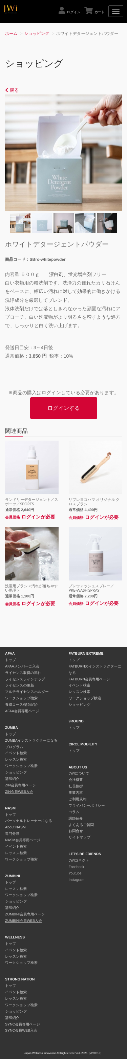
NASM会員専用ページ (22, 840)
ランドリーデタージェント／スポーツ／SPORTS (31, 501)
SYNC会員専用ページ (22, 1024)
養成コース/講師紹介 (21, 705)
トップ (10, 660)
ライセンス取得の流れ (23, 673)
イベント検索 (16, 753)
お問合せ (76, 831)
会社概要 (76, 780)
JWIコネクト (79, 861)
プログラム (14, 747)
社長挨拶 (76, 786)
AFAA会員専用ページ (22, 711)
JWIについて (79, 773)
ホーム (11, 33)
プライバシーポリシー (87, 806)
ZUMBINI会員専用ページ (25, 914)
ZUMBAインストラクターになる (31, 741)
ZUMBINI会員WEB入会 (23, 921)
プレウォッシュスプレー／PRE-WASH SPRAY (91, 588)
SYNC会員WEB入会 (21, 1031)
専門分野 (12, 834)
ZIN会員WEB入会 (19, 792)
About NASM (15, 827)
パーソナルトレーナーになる (28, 821)
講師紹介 (12, 779)
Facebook (76, 867)
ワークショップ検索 (21, 698)
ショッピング (36, 33)
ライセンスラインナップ (25, 679)
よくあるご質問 (81, 825)
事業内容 (76, 793)
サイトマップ (79, 837)
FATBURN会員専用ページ (89, 679)
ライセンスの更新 (19, 685)
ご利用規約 (78, 799)
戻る (12, 90)
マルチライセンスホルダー (27, 692)
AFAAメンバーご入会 (22, 666)
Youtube (75, 873)
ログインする (63, 408)
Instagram (77, 880)
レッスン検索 (16, 760)
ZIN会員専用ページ (20, 785)
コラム (74, 812)
